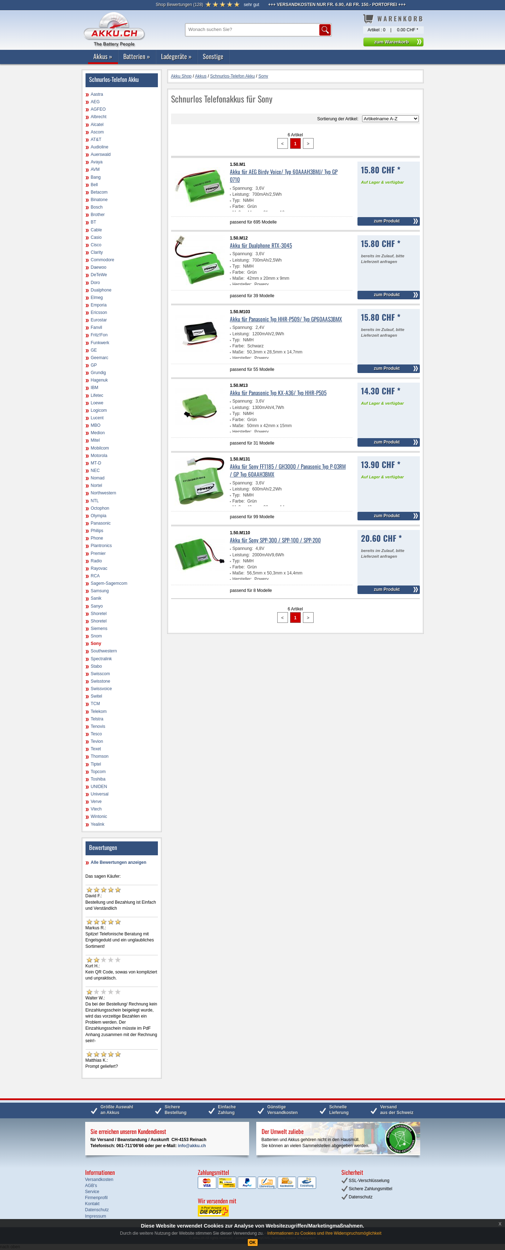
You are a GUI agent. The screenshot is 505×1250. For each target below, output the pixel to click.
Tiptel (96, 764)
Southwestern (104, 650)
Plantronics (101, 545)
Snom (96, 636)
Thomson (100, 756)
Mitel (95, 440)
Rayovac (99, 568)
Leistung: (241, 194)
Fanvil (96, 327)
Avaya (97, 161)
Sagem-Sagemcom (109, 583)
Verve (96, 801)
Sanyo (97, 606)
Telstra (97, 718)
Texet (96, 748)
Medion (98, 432)
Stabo (96, 666)
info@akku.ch (192, 1145)
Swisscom (100, 673)
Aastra (97, 94)
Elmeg (97, 297)
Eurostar (99, 319)
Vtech (96, 809)
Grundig (98, 372)
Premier (98, 553)
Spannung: (242, 188)
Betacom (99, 192)
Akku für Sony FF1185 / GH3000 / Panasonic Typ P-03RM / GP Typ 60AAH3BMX (288, 470)
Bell (94, 184)
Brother (98, 214)
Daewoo (99, 267)
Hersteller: (242, 284)
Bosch (97, 207)
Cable (96, 229)
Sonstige (213, 56)
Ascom (97, 132)
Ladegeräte (176, 56)
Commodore (102, 259)
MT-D (96, 463)
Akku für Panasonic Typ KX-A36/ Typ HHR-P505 (278, 392)
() (179, 4)
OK (252, 1242)
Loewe (97, 402)
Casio (96, 237)
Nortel (96, 485)
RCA (95, 575)
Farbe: (238, 206)
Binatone (99, 199)
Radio (96, 560)
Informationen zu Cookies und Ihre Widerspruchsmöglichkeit (324, 1233)
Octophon (100, 508)
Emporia (99, 305)
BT (93, 222)
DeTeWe (99, 274)
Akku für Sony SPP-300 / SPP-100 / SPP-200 (275, 540)
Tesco (96, 733)
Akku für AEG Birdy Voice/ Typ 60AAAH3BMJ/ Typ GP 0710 (283, 175)
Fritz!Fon (99, 334)
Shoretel (99, 613)
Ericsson (99, 312)
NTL (95, 500)
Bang (96, 177)
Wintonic (99, 816)
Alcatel (97, 124)
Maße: (238, 278)
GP (94, 365)
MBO (96, 425)
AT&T (96, 139)
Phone (97, 538)
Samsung (100, 590)
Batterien (136, 56)
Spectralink (101, 658)
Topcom (98, 771)
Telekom (99, 711)
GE (94, 350)
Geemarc (99, 357)
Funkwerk (100, 342)
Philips (97, 530)
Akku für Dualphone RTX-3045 (261, 245)
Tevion (97, 741)
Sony (96, 643)
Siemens (99, 628)
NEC (95, 470)
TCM (95, 703)
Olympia (99, 515)
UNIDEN (99, 786)
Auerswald (101, 154)
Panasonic (101, 523)
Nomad (98, 478)
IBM (94, 387)
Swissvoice (101, 688)
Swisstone (100, 681)
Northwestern (103, 492)
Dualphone (101, 290)
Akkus (102, 56)
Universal (100, 794)
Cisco (96, 244)
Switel (96, 696)
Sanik (96, 598)
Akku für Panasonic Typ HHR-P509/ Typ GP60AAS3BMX (286, 319)
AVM (95, 169)
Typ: (236, 200)
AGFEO (98, 109)
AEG (95, 101)
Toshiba (98, 779)
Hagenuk (99, 380)
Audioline (99, 147)
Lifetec (97, 395)
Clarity (97, 252)
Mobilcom (100, 448)
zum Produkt (387, 221)
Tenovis (98, 726)
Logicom (99, 410)
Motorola (99, 455)
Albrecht (99, 116)
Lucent (97, 417)
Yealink (97, 824)
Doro (95, 282)
